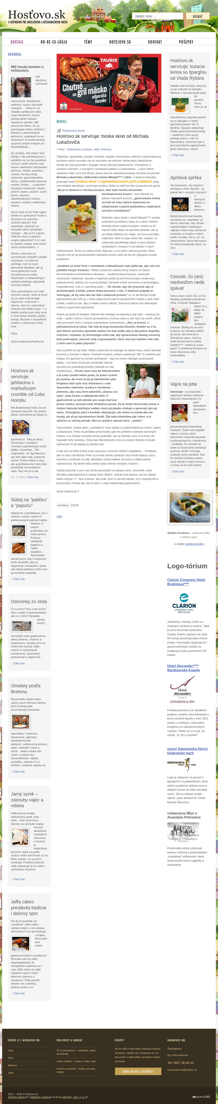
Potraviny (106, 149)
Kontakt (155, 41)
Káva (10, 1058)
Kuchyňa (87, 149)
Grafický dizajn (16, 1097)
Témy (88, 41)
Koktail (17, 41)
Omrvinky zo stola (29, 601)
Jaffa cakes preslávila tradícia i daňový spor (28, 907)
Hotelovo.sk (120, 41)
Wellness (12, 1065)
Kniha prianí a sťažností (138, 1071)
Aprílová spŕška (186, 177)
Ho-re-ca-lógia (54, 41)
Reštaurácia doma (73, 130)
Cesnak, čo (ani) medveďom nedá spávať (187, 282)
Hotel (10, 1050)
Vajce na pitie (183, 384)
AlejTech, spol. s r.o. (73, 1097)
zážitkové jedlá (194, 544)
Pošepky (186, 41)
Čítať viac (33, 477)
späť (59, 516)
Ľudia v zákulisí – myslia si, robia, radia (76, 1061)
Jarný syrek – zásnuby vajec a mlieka (27, 799)
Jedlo (96, 149)
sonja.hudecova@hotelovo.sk (182, 1069)
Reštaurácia (74, 149)
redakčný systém (39, 1097)
